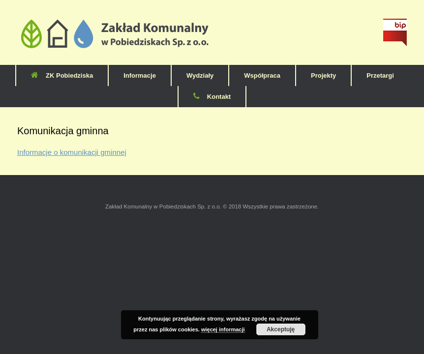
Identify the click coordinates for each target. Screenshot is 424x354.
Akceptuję (281, 329)
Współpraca (262, 75)
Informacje (139, 75)
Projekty (323, 75)
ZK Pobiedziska (62, 75)
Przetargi (380, 75)
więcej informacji (223, 329)
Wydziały (199, 75)
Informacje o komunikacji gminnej (71, 152)
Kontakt (212, 96)
